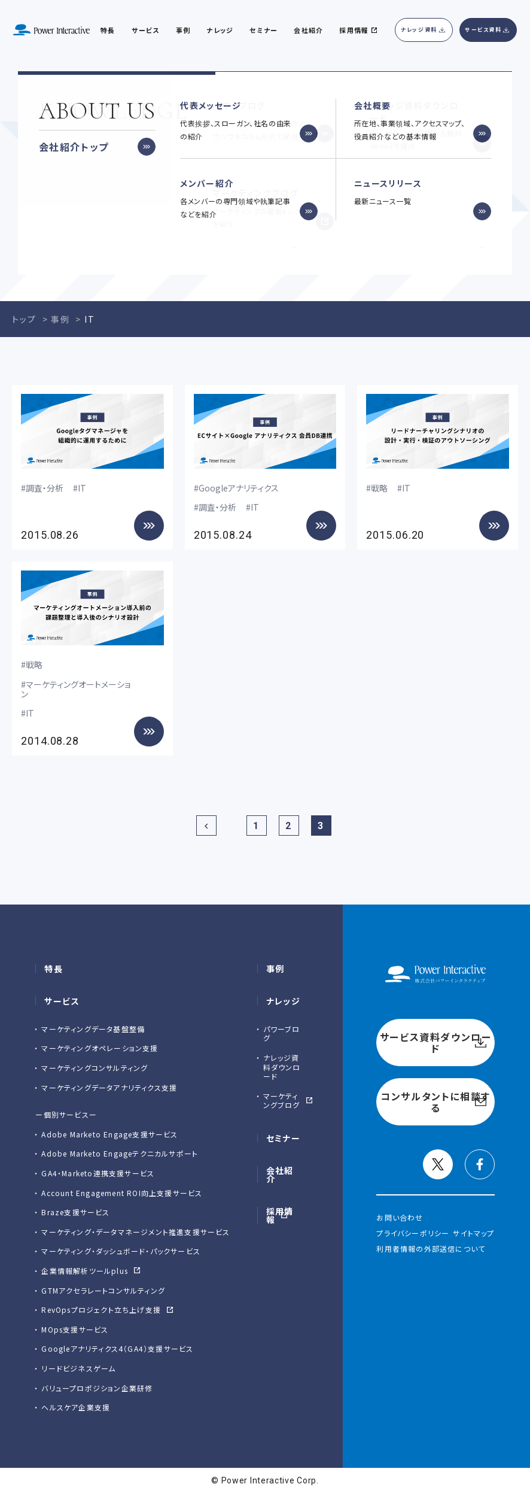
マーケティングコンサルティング (94, 1068)
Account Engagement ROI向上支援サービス (121, 1193)
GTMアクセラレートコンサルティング (103, 1290)
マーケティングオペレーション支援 (99, 1048)
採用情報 (280, 1215)
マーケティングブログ (281, 1100)
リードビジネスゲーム (78, 1368)
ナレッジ (219, 30)
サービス (145, 30)
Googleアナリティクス (239, 488)
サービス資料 (483, 30)
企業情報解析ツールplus (84, 1271)
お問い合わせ (399, 1217)
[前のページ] (206, 825)
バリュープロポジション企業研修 (97, 1388)
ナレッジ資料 (419, 30)
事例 (275, 969)
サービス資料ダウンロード (142, 233)
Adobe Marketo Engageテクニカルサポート (119, 1153)
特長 (53, 969)
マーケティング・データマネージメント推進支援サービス (135, 1232)
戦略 (379, 488)
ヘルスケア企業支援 (75, 1407)
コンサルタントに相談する (388, 233)
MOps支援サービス (74, 1329)
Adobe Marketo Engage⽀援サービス (109, 1134)
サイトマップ (473, 1233)
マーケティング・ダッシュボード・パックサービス (120, 1251)
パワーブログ (281, 1033)
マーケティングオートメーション (75, 689)
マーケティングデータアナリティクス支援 (109, 1087)
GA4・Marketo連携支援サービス (97, 1173)
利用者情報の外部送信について (430, 1248)
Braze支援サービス (75, 1212)
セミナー (283, 1138)
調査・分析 (44, 488)
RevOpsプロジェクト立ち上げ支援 (101, 1309)
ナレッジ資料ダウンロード (282, 1066)
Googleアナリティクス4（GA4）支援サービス (117, 1348)
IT (82, 488)
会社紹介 (308, 30)
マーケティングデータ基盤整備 (93, 1029)
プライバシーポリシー (412, 1233)
